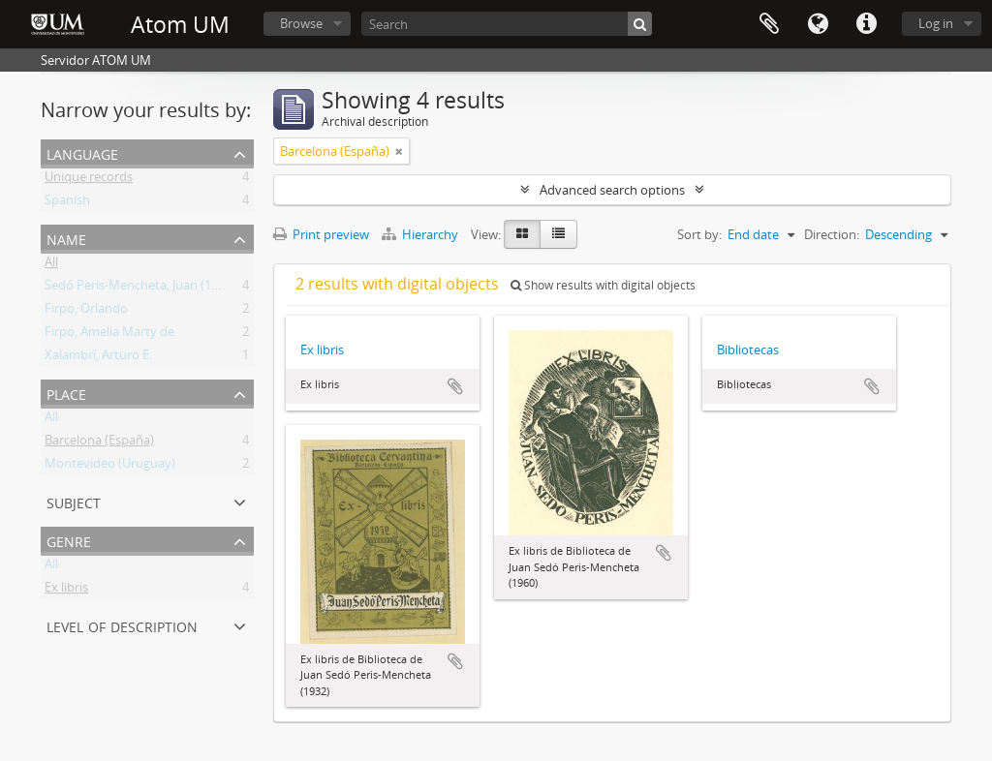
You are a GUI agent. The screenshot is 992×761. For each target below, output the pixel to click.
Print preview (321, 234)
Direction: (831, 234)
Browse (301, 23)
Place (66, 393)
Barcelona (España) (99, 443)
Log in (935, 23)
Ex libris (66, 590)
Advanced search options (612, 189)
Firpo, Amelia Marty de (109, 335)
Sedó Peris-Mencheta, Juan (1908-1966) (155, 288)
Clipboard (769, 24)
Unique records (89, 180)
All (51, 265)
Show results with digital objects (603, 285)
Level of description (122, 625)
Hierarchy (421, 234)
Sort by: (699, 234)
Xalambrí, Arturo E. (98, 358)
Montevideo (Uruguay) (110, 466)
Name (66, 238)
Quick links (866, 24)
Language (817, 24)
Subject (73, 501)
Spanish (67, 203)
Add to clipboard (455, 386)
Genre (68, 540)
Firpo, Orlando (86, 311)
